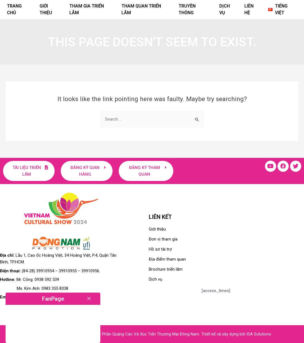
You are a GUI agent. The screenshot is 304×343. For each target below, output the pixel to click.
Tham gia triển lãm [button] (86, 9)
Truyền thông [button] (187, 9)
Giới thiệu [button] (46, 9)
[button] (282, 9)
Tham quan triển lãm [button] (141, 9)
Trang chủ (14, 9)
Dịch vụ (224, 9)
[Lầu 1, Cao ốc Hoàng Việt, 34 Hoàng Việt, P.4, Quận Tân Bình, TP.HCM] (252, 248)
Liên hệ (249, 9)
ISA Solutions (258, 334)
